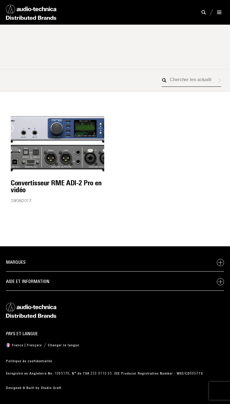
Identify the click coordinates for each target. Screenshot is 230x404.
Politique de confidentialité (29, 361)
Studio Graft (51, 388)
